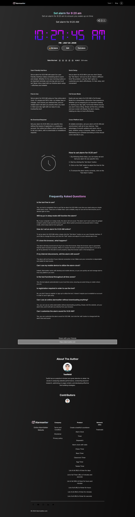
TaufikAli (67, 374)
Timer (80, 436)
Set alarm (53, 48)
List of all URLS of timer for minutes (80, 492)
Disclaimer (57, 434)
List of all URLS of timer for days (80, 470)
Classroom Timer (79, 457)
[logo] (19, 3)
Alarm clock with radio (79, 445)
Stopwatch (79, 440)
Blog (116, 3)
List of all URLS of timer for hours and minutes (79, 482)
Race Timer (80, 453)
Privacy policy (57, 438)
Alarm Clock (80, 432)
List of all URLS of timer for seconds (80, 496)
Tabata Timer (79, 466)
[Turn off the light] (121, 3)
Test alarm (81, 48)
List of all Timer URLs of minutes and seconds (79, 476)
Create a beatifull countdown (80, 427)
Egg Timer (79, 462)
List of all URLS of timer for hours (80, 487)
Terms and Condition (57, 429)
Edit (67, 48)
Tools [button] (109, 3)
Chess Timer (80, 449)
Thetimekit (99, 430)
